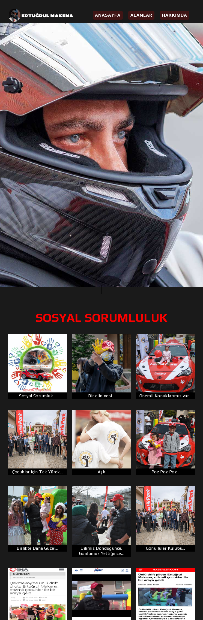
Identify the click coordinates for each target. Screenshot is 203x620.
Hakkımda (174, 15)
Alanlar (141, 15)
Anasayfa (108, 15)
